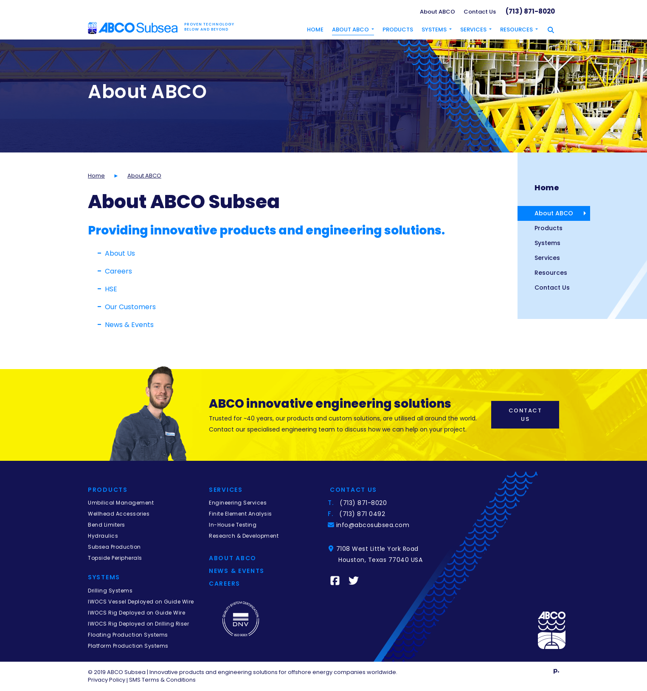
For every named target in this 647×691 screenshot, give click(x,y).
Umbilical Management (121, 502)
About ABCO (437, 12)
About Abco (232, 558)
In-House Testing (232, 524)
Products (398, 29)
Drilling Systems (110, 590)
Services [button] (473, 29)
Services (547, 258)
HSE (111, 289)
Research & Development (243, 535)
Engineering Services (238, 502)
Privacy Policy (106, 680)
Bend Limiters (106, 524)
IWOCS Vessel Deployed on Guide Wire (141, 601)
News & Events (129, 325)
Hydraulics (103, 535)
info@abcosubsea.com (373, 525)
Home (315, 29)
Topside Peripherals (115, 557)
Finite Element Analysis (240, 513)
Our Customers (130, 307)
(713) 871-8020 (530, 11)
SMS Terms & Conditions (162, 680)
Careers (118, 271)
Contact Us (480, 12)
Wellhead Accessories (118, 513)
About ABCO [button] (350, 29)
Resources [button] (516, 29)
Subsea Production (114, 546)
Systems (547, 243)
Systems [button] (434, 29)
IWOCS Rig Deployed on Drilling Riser (138, 623)
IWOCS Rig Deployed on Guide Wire (136, 612)
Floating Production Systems (128, 634)
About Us (120, 253)
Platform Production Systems (128, 645)
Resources (550, 272)
